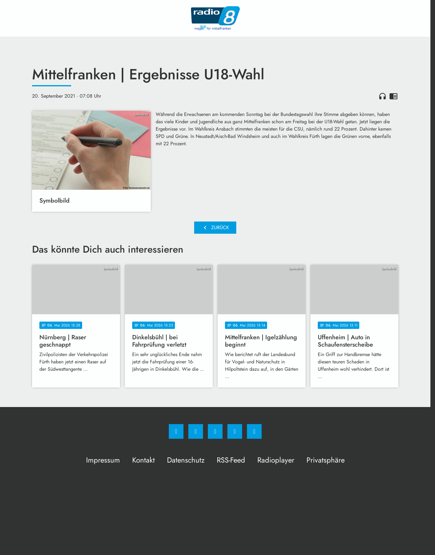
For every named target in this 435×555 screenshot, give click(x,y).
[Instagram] (195, 431)
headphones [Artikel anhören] (382, 96)
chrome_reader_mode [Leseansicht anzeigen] (393, 96)
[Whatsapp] (215, 431)
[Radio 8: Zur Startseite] (215, 18)
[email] (254, 431)
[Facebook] (176, 431)
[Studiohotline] (234, 431)
